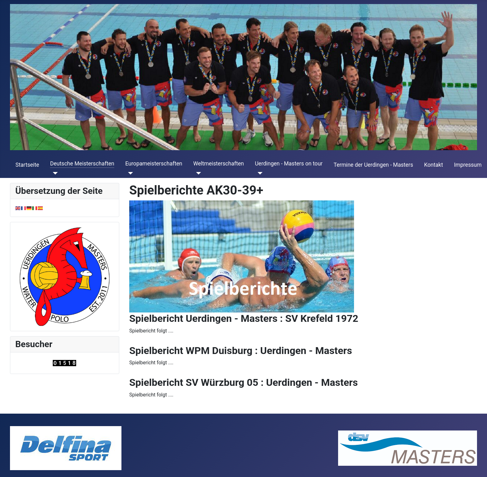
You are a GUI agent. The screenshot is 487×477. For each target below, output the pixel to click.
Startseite (27, 165)
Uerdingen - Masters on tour (288, 163)
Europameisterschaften (153, 163)
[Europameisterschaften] (129, 173)
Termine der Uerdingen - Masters (373, 165)
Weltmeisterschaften (218, 163)
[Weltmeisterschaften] (197, 173)
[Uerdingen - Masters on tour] (259, 173)
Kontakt (433, 165)
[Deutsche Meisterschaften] (54, 173)
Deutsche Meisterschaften (82, 163)
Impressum (468, 165)
